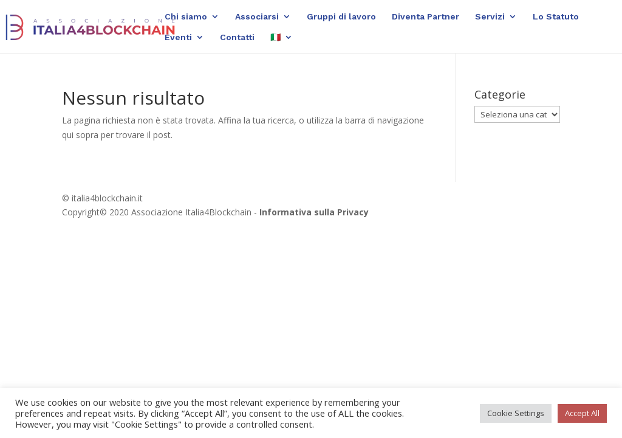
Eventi (178, 37)
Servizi (490, 16)
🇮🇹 (275, 37)
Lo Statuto (556, 16)
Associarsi (257, 16)
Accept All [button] (582, 413)
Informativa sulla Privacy (314, 212)
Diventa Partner (425, 16)
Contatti (237, 37)
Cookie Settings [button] (515, 413)
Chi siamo (186, 16)
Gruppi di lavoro (341, 16)
